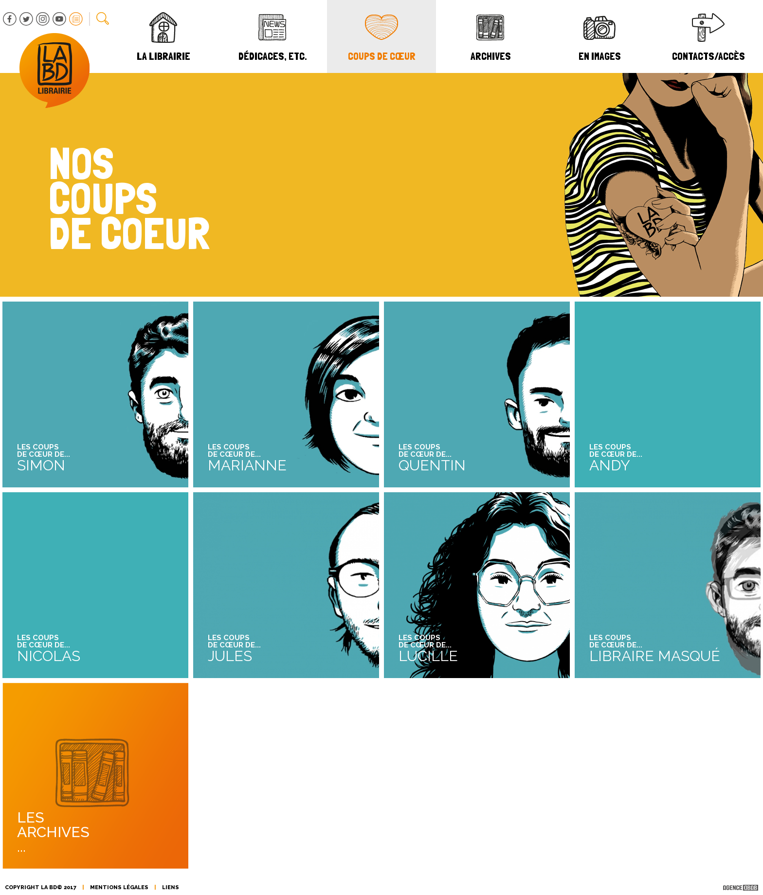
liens (170, 887)
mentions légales (119, 887)
